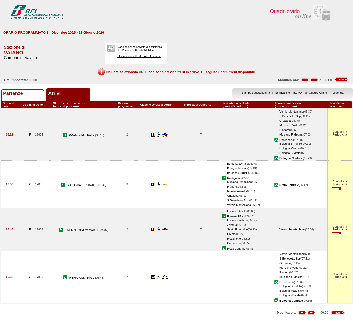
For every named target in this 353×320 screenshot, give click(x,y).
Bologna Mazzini (289, 148)
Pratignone (234, 238)
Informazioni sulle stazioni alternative (139, 56)
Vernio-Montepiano (291, 111)
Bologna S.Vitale (289, 152)
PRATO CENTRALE (82, 135)
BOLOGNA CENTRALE (82, 185)
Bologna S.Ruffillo (290, 143)
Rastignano (286, 139)
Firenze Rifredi (236, 216)
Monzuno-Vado (288, 125)
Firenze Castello (237, 220)
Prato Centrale (236, 248)
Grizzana (285, 120)
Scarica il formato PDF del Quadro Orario (301, 92)
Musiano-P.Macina (290, 134)
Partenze (13, 93)
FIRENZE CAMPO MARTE (82, 230)
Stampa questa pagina (255, 92)
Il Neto (231, 234)
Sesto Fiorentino (237, 229)
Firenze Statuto (236, 211)
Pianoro (284, 129)
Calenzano (234, 243)
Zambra (232, 224)
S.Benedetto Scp (290, 116)
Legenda (338, 92)
